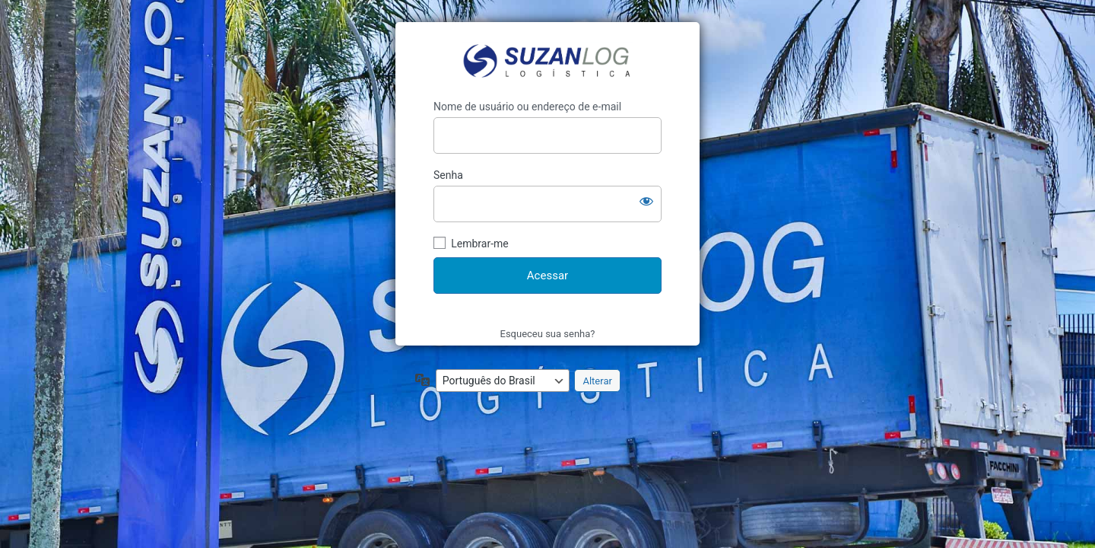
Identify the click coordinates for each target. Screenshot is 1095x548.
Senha (448, 175)
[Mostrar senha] (646, 201)
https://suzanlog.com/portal (547, 61)
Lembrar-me (480, 243)
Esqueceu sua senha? (547, 333)
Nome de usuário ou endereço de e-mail (527, 106)
